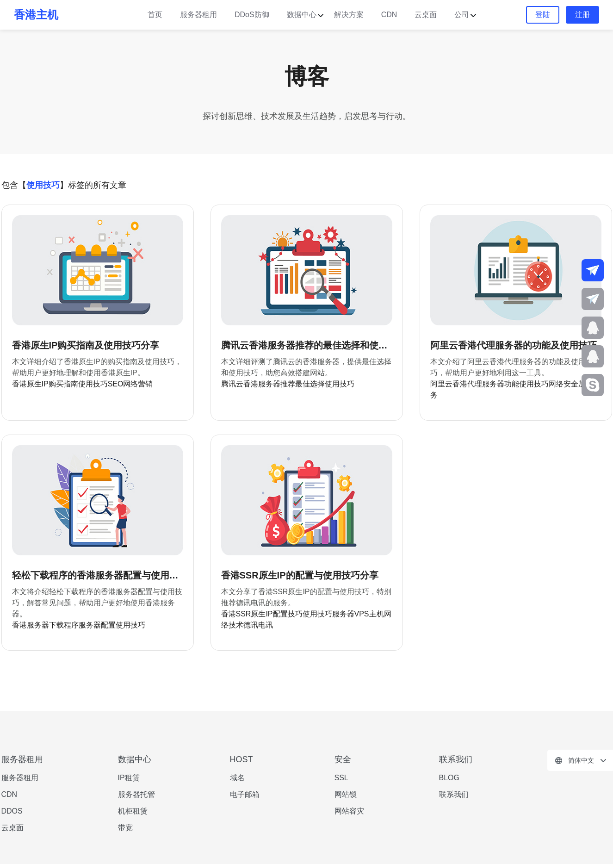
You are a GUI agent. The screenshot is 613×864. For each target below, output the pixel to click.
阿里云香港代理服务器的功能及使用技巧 (513, 345)
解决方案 (349, 15)
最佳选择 (310, 384)
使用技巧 (93, 384)
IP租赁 (129, 778)
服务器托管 (136, 794)
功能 (511, 384)
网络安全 (563, 384)
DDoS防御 (252, 15)
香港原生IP (30, 384)
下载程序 (64, 625)
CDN (389, 15)
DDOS (12, 811)
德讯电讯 (258, 625)
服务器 (343, 614)
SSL (341, 778)
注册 (582, 15)
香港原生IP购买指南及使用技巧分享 (86, 345)
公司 (461, 15)
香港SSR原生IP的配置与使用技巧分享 (299, 575)
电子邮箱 (245, 794)
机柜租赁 (133, 811)
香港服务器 (261, 384)
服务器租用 (198, 15)
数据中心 (301, 15)
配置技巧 (288, 614)
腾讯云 (232, 384)
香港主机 (36, 14)
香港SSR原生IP (247, 614)
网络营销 (138, 384)
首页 (155, 15)
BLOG (449, 778)
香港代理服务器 (478, 384)
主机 (376, 614)
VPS (361, 614)
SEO (116, 384)
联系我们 (454, 794)
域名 (237, 778)
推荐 (287, 384)
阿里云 (441, 384)
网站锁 (345, 794)
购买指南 (63, 384)
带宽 (125, 828)
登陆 (542, 15)
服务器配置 (97, 625)
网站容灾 (349, 811)
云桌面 (426, 15)
